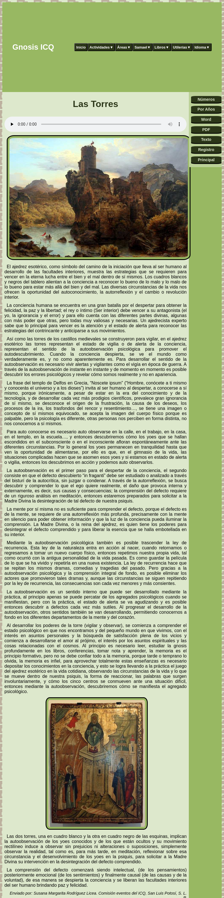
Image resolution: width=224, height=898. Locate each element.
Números (206, 99)
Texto (206, 139)
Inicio (81, 47)
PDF (206, 129)
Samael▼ (143, 47)
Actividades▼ (101, 47)
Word (206, 119)
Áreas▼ (124, 47)
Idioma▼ (202, 47)
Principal (206, 160)
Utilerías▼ (182, 47)
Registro (206, 149)
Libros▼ (161, 47)
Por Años (206, 109)
